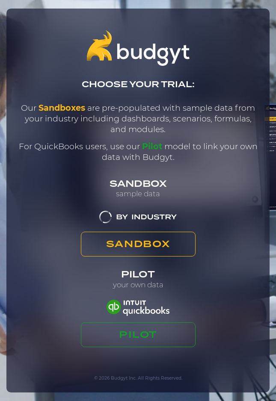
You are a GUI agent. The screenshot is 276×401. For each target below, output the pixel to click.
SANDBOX (138, 243)
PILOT (138, 334)
